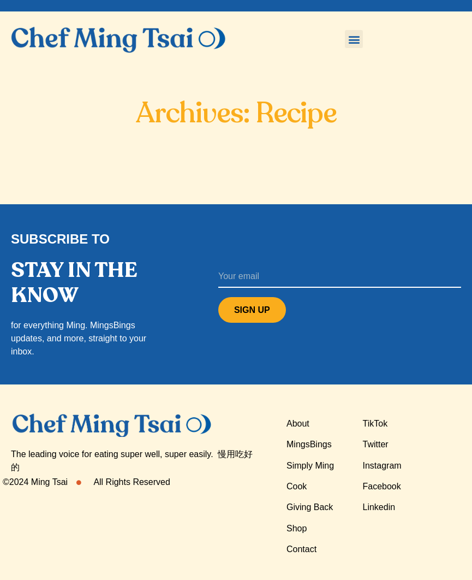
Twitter (376, 444)
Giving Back (309, 507)
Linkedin (379, 507)
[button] (354, 39)
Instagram (382, 465)
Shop (296, 528)
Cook (296, 486)
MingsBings (309, 444)
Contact (301, 549)
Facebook (382, 486)
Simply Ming (310, 465)
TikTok (375, 423)
